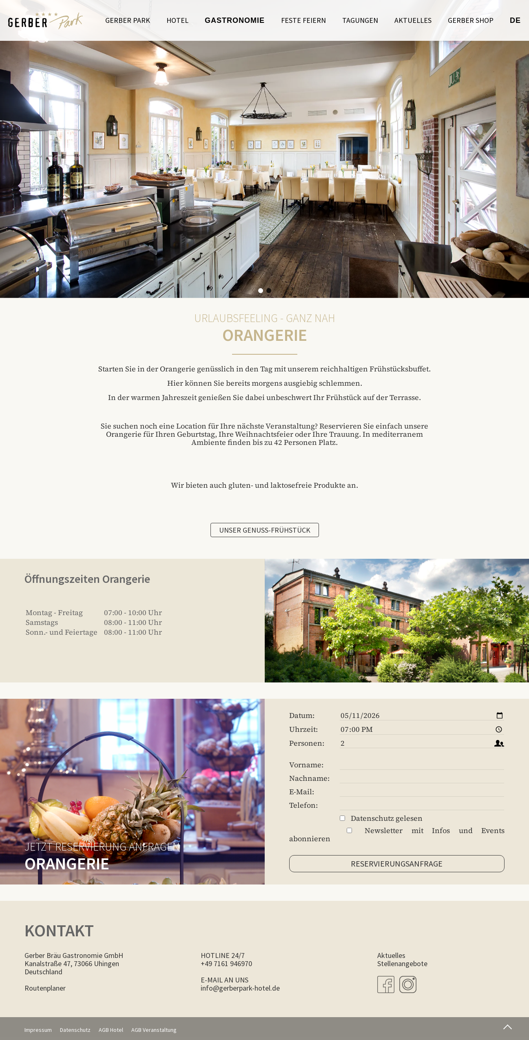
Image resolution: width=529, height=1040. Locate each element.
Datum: (301, 715)
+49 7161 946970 (226, 963)
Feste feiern (303, 20)
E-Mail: (301, 792)
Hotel (177, 20)
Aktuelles (413, 20)
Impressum (38, 1029)
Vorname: (306, 765)
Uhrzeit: (303, 729)
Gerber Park (127, 20)
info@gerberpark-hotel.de (240, 988)
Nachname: (309, 778)
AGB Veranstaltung (154, 1029)
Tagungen (360, 20)
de (515, 20)
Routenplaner (45, 988)
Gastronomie (235, 20)
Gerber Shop (471, 20)
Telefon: (303, 805)
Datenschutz (75, 1029)
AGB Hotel (111, 1029)
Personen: (306, 743)
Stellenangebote (402, 963)
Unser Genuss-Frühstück (264, 530)
